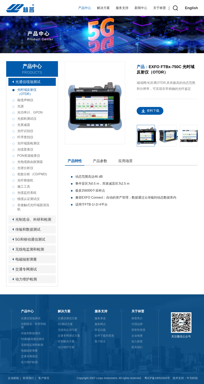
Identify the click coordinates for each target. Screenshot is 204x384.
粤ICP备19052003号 (157, 378)
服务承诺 (100, 318)
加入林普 (137, 341)
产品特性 (75, 161)
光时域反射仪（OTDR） (26, 92)
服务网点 (100, 324)
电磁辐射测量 (26, 259)
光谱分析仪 (25, 168)
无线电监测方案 (67, 329)
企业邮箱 (13, 378)
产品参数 (100, 161)
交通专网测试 (26, 269)
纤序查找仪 (25, 137)
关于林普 (159, 8)
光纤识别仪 (25, 131)
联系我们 (137, 347)
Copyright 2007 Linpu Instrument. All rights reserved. (109, 378)
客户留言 (100, 341)
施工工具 (23, 186)
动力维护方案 (66, 347)
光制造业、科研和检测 (33, 219)
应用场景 (125, 161)
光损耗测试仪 (26, 118)
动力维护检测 (26, 279)
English (191, 8)
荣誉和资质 (138, 329)
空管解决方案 (66, 341)
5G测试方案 (65, 324)
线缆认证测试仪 (28, 199)
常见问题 (100, 329)
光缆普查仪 (25, 149)
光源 (20, 106)
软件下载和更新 (104, 335)
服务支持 (122, 8)
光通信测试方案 (67, 318)
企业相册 (137, 335)
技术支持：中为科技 (185, 378)
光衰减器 (23, 124)
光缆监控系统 (26, 192)
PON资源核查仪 (28, 155)
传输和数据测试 (27, 229)
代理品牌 (137, 324)
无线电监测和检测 (29, 249)
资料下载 (153, 110)
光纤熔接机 (25, 180)
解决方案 (103, 8)
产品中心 (84, 8)
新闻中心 (140, 8)
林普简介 (137, 318)
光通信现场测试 (27, 82)
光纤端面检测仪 (28, 143)
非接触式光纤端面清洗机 (33, 207)
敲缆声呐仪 (25, 100)
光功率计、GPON (30, 112)
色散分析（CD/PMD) (32, 174)
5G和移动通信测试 (30, 239)
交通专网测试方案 (69, 335)
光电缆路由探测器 (30, 162)
